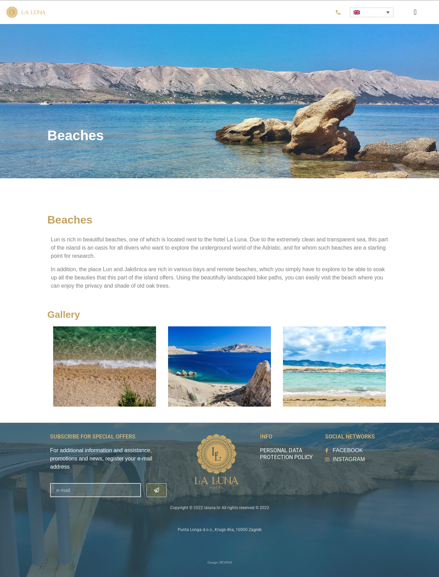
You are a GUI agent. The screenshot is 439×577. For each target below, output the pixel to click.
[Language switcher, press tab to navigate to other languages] (371, 12)
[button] (415, 12)
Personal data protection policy (286, 453)
